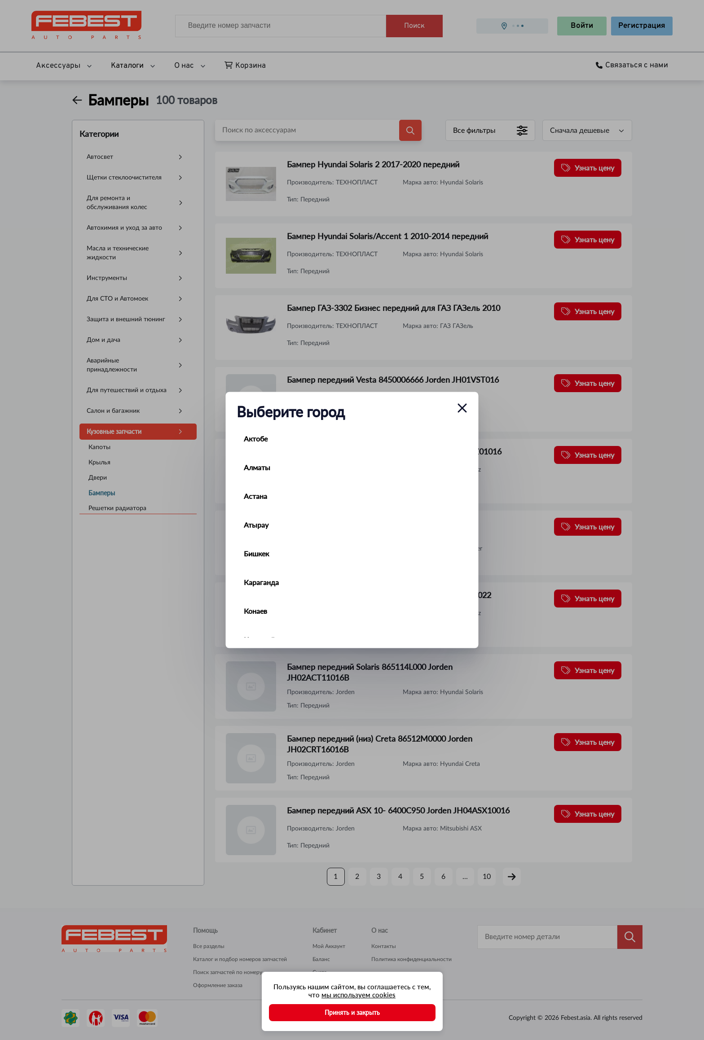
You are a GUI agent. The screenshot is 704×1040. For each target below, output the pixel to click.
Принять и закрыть (352, 1012)
